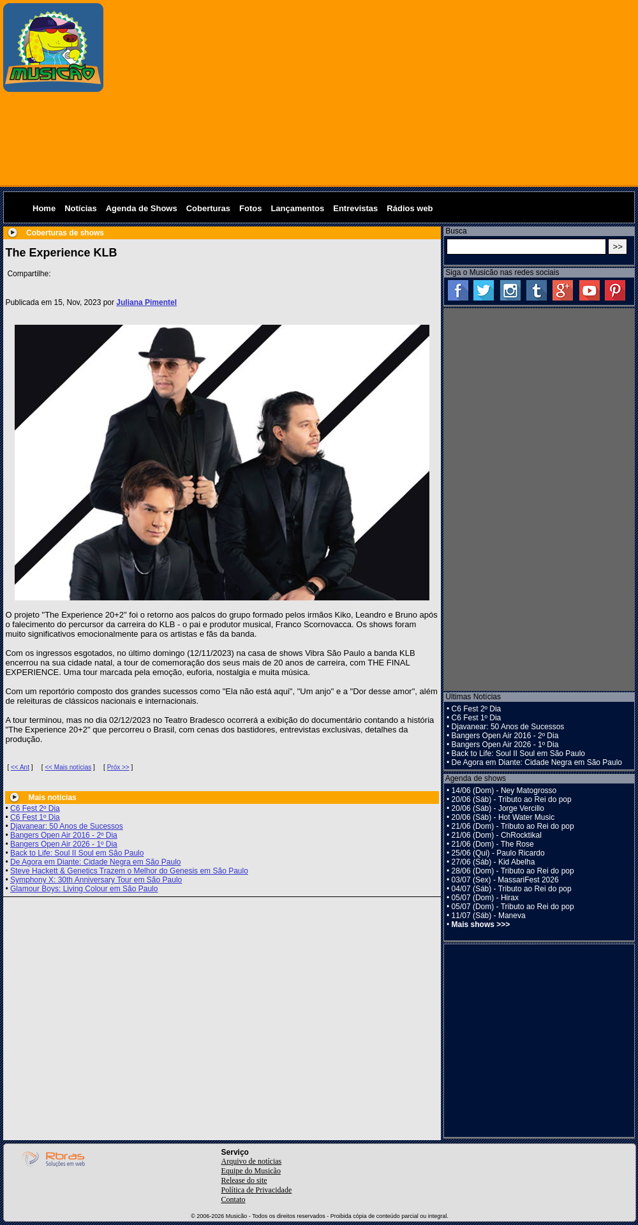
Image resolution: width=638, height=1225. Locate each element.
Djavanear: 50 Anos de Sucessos (66, 826)
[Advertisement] (371, 92)
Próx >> (118, 767)
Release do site (244, 1180)
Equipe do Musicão (251, 1170)
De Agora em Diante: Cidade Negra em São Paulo (95, 862)
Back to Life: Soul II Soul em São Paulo (77, 853)
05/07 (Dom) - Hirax (485, 897)
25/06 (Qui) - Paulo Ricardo (498, 853)
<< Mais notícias (68, 767)
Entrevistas (355, 208)
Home (44, 208)
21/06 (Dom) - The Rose (493, 844)
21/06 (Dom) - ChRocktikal (497, 835)
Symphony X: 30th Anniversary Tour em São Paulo (96, 879)
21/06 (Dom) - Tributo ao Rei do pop (513, 826)
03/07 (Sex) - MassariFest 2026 (505, 879)
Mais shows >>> (481, 924)
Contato (233, 1199)
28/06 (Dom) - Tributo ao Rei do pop (513, 870)
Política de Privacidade (256, 1189)
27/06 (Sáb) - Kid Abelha (493, 862)
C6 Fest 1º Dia (35, 817)
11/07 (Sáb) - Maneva (489, 915)
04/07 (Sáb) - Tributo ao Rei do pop (512, 888)
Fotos (250, 208)
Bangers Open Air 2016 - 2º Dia (63, 835)
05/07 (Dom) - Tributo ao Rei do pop (513, 906)
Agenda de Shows (141, 208)
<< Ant (20, 767)
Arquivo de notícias (251, 1161)
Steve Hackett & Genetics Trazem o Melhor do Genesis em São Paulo (129, 870)
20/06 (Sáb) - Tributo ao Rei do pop (512, 799)
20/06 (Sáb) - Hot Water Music (503, 817)
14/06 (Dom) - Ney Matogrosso (504, 790)
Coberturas (208, 208)
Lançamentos (297, 208)
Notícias (80, 208)
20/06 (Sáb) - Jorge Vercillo (498, 808)
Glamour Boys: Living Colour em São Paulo (84, 888)
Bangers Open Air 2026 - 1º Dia (63, 844)
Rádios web (410, 208)
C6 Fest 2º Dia (35, 808)
